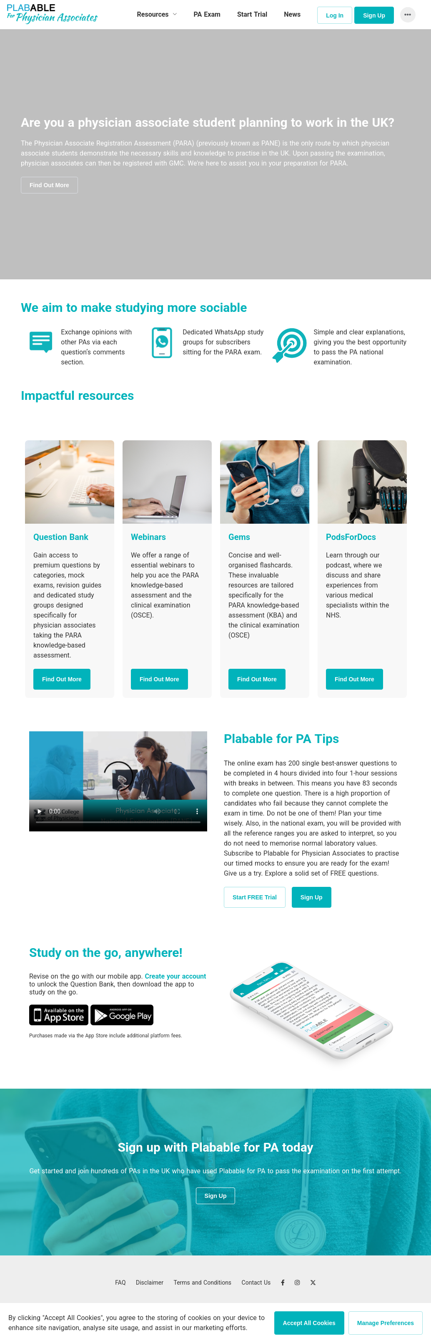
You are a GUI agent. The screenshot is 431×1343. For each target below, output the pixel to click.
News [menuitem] (292, 14)
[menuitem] (157, 14)
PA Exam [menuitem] (207, 14)
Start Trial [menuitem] (252, 14)
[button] (406, 15)
